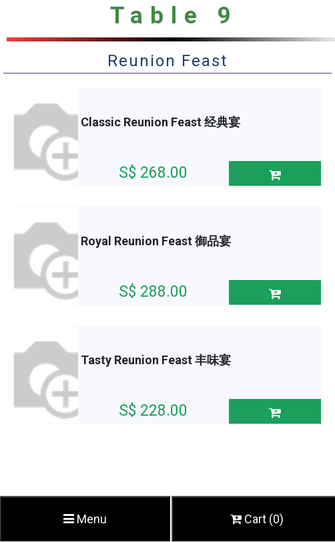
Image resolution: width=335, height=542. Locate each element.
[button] (275, 173)
